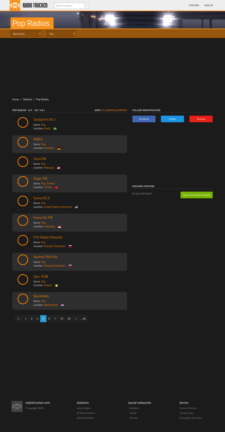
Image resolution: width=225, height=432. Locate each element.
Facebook (134, 408)
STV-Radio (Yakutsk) (47, 237)
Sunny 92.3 (41, 198)
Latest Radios (84, 408)
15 (61, 319)
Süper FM (40, 178)
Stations (194, 5)
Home (15, 99)
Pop (43, 125)
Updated (121, 110)
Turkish (51, 183)
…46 (83, 319)
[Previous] (26, 318)
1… (19, 319)
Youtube (133, 418)
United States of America (58, 207)
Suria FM (39, 158)
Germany (49, 148)
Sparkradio (41, 296)
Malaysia (49, 168)
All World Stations (86, 413)
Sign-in (208, 5)
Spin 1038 (40, 276)
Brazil (47, 128)
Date (111, 110)
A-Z (104, 110)
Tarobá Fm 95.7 (44, 119)
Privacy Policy (187, 413)
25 (69, 319)
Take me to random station (196, 195)
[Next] (76, 318)
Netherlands (51, 305)
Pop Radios (42, 99)
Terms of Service (188, 408)
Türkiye (48, 187)
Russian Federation (54, 246)
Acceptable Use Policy (191, 418)
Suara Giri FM (43, 217)
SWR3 (37, 139)
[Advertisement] (112, 66)
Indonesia (49, 226)
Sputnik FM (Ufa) (45, 256)
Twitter (133, 413)
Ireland (48, 285)
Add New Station (85, 418)
